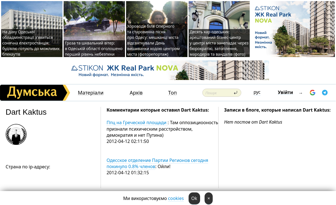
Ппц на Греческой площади (137, 122)
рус (257, 92)
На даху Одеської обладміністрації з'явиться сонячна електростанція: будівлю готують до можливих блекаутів (31, 43)
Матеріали (91, 92)
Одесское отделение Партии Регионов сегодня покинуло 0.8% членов (157, 163)
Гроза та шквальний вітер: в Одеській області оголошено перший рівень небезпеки (93, 48)
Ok (194, 198)
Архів (136, 92)
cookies (176, 198)
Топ (172, 92)
